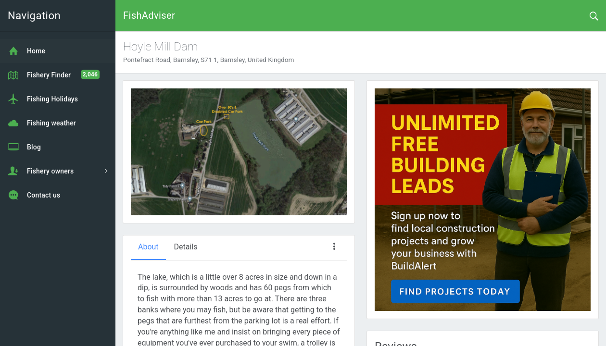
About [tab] (148, 246)
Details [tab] (186, 246)
